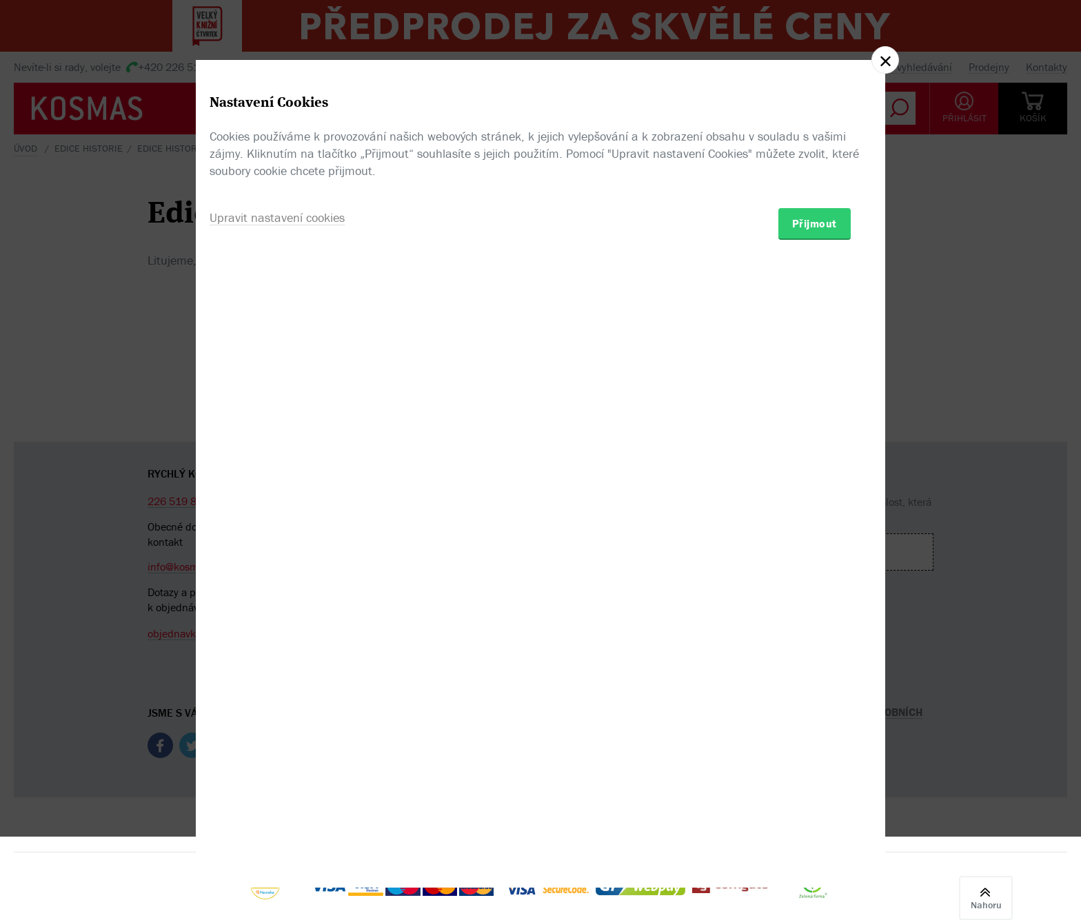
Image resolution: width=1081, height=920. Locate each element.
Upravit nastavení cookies (277, 534)
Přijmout (814, 540)
